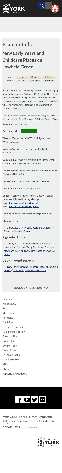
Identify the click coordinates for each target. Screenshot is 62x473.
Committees (9, 345)
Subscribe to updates (14, 373)
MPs (5, 364)
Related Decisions (35, 78)
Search (6, 308)
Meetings (8, 313)
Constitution (9, 350)
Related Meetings (48, 78)
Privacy (33, 417)
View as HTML (35, 270)
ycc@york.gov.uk (29, 427)
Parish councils (11, 354)
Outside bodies (11, 359)
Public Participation (13, 331)
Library (6, 368)
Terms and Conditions (14, 417)
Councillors (9, 341)
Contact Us (45, 417)
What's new (9, 303)
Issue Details (9, 78)
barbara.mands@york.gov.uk (24, 202)
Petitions (7, 317)
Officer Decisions (12, 327)
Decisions (8, 322)
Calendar (7, 299)
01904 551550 (11, 427)
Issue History (22, 78)
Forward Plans (10, 336)
